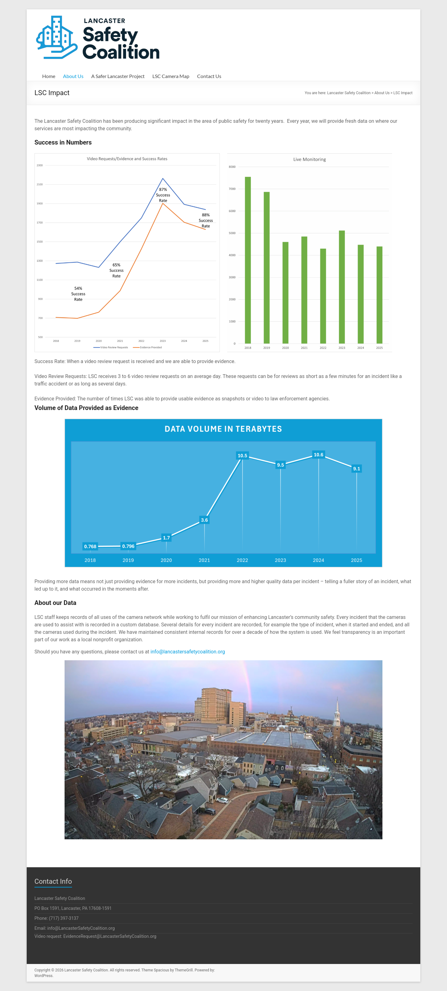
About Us (73, 76)
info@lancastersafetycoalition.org (188, 652)
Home (48, 76)
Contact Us (209, 76)
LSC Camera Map (170, 76)
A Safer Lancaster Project (118, 76)
